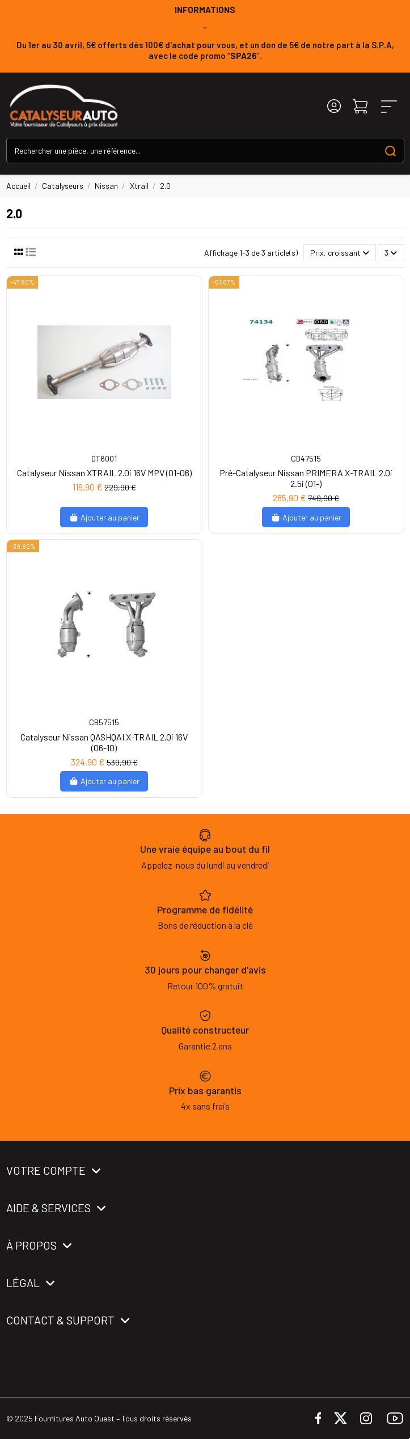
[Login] (334, 106)
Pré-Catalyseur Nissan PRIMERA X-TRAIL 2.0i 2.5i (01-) (305, 478)
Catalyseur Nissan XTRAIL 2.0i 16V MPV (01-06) (104, 472)
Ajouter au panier (104, 517)
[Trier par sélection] (339, 252)
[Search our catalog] (390, 150)
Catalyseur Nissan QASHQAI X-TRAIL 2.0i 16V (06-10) (104, 742)
